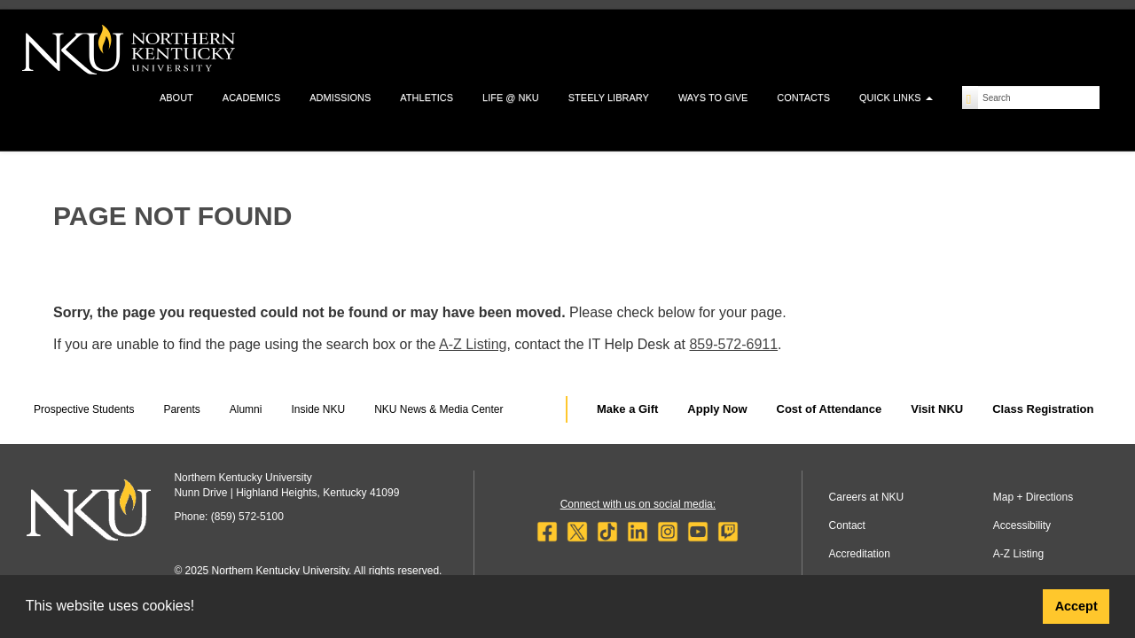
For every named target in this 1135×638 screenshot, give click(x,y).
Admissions (340, 97)
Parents (181, 409)
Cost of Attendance (829, 409)
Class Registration (1042, 409)
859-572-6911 (733, 344)
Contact (847, 525)
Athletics (426, 97)
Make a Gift (627, 409)
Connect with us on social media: (638, 504)
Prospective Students (84, 409)
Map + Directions (1033, 497)
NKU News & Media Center (438, 409)
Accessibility (1022, 525)
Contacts (803, 97)
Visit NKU (937, 409)
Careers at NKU (866, 497)
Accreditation (859, 554)
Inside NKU (318, 409)
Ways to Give (713, 97)
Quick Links (896, 97)
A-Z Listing (472, 344)
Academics (251, 97)
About (176, 97)
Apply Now (717, 409)
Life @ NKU (510, 97)
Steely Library (608, 97)
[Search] (970, 97)
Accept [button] (1076, 606)
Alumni (246, 409)
